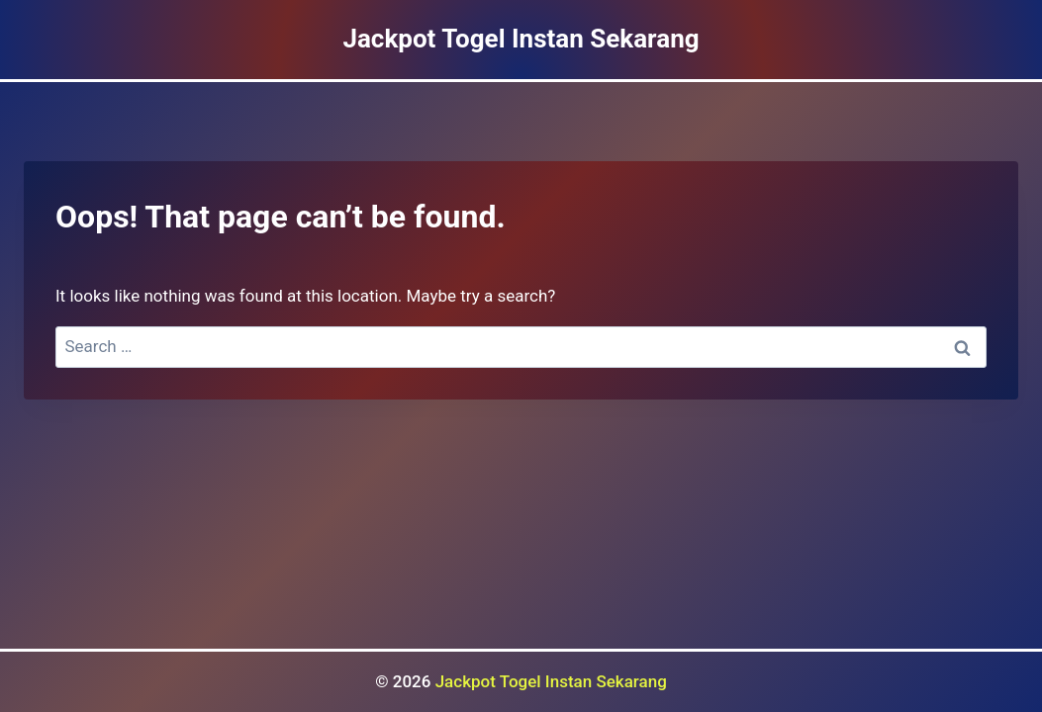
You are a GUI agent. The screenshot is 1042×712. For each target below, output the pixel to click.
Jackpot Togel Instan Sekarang (551, 681)
